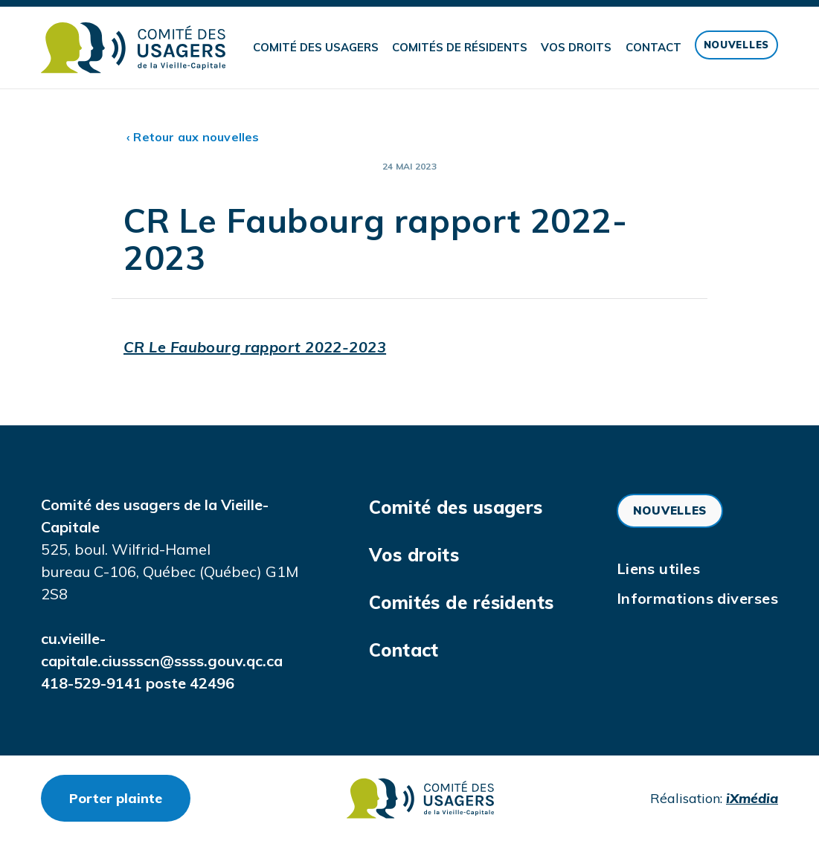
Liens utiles (658, 568)
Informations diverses (697, 598)
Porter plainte (129, 798)
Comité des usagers (316, 47)
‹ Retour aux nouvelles (193, 136)
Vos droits (576, 47)
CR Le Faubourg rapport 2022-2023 (254, 347)
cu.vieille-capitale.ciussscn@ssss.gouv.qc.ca (162, 649)
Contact (653, 47)
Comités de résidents (459, 47)
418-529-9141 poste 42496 (137, 683)
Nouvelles (736, 45)
